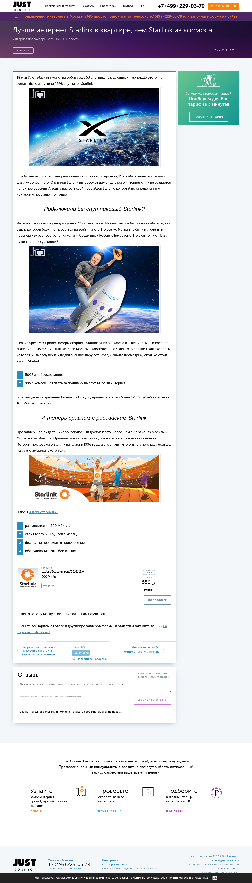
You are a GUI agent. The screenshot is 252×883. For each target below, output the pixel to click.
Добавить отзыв (152, 700)
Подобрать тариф (209, 117)
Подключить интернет (60, 6)
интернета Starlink (43, 512)
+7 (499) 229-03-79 (181, 6)
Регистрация (110, 860)
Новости (72, 39)
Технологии (23, 50)
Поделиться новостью (89, 659)
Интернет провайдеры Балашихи (37, 39)
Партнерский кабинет (116, 864)
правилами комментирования (67, 696)
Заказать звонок (223, 6)
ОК (215, 877)
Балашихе (67, 860)
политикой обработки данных (188, 877)
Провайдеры (108, 6)
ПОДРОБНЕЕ (157, 600)
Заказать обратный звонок (64, 869)
